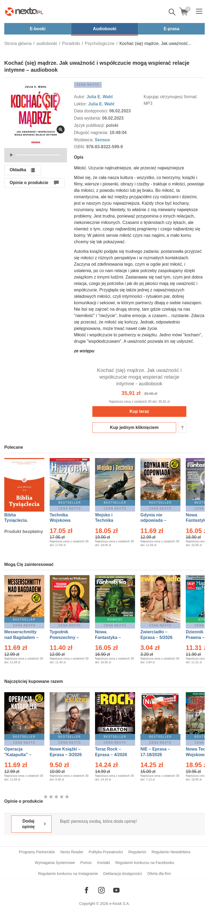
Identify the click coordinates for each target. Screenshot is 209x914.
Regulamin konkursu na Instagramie (68, 873)
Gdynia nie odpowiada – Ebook (153, 520)
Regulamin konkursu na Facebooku (144, 862)
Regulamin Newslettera (171, 852)
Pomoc (86, 862)
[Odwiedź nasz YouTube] (116, 890)
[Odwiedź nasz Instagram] (101, 890)
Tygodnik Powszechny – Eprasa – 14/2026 (67, 637)
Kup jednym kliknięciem (134, 427)
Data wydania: (88, 118)
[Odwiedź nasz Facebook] (86, 890)
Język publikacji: (90, 125)
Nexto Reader (71, 852)
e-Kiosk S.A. (119, 903)
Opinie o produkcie (29, 182)
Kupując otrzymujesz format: (171, 96)
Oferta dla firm (159, 873)
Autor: (80, 96)
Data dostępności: (91, 111)
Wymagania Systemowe (55, 862)
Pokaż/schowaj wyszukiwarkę (172, 12)
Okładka (18, 169)
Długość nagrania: (91, 132)
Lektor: (81, 104)
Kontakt (103, 862)
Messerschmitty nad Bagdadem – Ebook (21, 637)
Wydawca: (84, 140)
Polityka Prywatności (106, 852)
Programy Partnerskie (37, 852)
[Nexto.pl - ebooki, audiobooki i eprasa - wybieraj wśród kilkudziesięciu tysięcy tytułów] (24, 11)
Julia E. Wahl (99, 96)
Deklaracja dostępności (122, 873)
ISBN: (80, 146)
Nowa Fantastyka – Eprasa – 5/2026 (111, 637)
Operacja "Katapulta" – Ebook (17, 755)
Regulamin (137, 852)
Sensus (102, 140)
